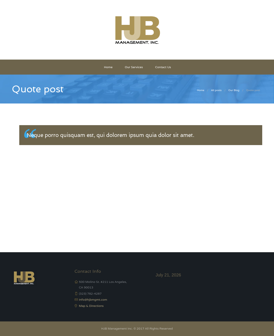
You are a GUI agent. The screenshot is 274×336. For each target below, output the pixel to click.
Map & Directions (91, 306)
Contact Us (163, 67)
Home (108, 67)
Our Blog (234, 90)
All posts (216, 90)
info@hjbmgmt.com (93, 300)
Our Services (134, 67)
